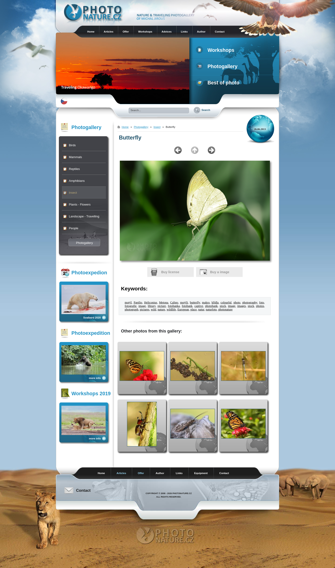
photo (237, 302)
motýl (128, 302)
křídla (215, 302)
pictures (144, 309)
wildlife (171, 309)
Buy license (170, 272)
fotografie (131, 306)
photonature (225, 309)
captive (198, 306)
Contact (219, 31)
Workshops (145, 31)
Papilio (138, 302)
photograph (131, 309)
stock (223, 306)
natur (201, 309)
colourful (226, 302)
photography (249, 302)
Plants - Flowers (79, 204)
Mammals (75, 157)
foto (261, 302)
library (151, 306)
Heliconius (150, 302)
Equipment (201, 473)
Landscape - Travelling (84, 216)
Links (184, 31)
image (142, 306)
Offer (126, 31)
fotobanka (174, 306)
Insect (73, 192)
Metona (163, 302)
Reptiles (74, 169)
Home (90, 31)
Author (201, 31)
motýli (184, 302)
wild (153, 309)
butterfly (195, 302)
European (183, 309)
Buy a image (219, 272)
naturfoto (211, 309)
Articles (108, 31)
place (194, 309)
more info (95, 378)
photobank (211, 306)
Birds (72, 145)
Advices (167, 31)
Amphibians (77, 181)
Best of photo (218, 83)
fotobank (187, 306)
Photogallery (218, 66)
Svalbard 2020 (92, 317)
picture (161, 306)
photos (260, 306)
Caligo (174, 302)
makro (206, 302)
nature (161, 309)
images (241, 306)
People (73, 228)
